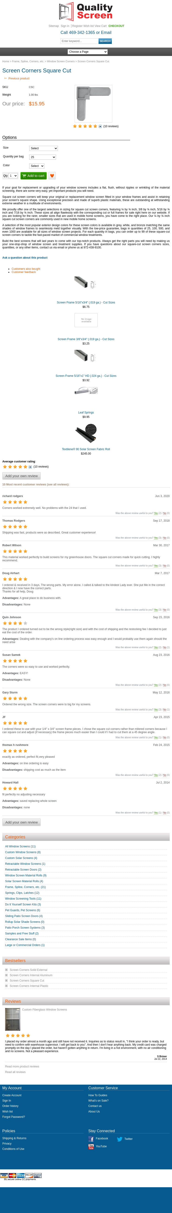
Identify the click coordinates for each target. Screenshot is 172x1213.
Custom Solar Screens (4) (21, 858)
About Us (94, 1111)
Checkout (116, 26)
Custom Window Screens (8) (23, 852)
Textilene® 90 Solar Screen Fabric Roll (86, 449)
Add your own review (21, 476)
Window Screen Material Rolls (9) (25, 875)
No (164, 513)
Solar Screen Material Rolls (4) (24, 881)
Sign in (65, 26)
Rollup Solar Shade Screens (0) (24, 922)
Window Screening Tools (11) (23, 898)
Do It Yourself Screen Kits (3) (23, 904)
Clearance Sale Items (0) (20, 939)
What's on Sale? (98, 1100)
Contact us (95, 1106)
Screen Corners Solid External (28, 970)
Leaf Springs (86, 412)
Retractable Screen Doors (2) (23, 869)
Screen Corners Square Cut (27, 980)
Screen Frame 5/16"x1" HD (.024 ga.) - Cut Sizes (86, 375)
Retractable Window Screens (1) (25, 863)
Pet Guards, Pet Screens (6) (22, 910)
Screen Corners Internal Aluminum (31, 975)
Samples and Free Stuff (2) (22, 933)
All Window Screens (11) (20, 846)
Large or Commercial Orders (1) (25, 945)
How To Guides (97, 1095)
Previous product (16, 78)
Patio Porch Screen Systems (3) (25, 927)
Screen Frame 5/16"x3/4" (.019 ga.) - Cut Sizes (86, 302)
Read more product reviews (22, 1066)
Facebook (102, 1138)
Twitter (128, 1139)
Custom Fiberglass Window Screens (44, 1009)
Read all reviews (15, 1072)
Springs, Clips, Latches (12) (22, 892)
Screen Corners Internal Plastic (29, 986)
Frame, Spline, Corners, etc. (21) (25, 887)
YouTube (101, 1146)
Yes (156, 513)
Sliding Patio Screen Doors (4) (24, 916)
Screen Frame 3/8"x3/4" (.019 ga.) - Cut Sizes (86, 339)
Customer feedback (24, 272)
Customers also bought (26, 268)
